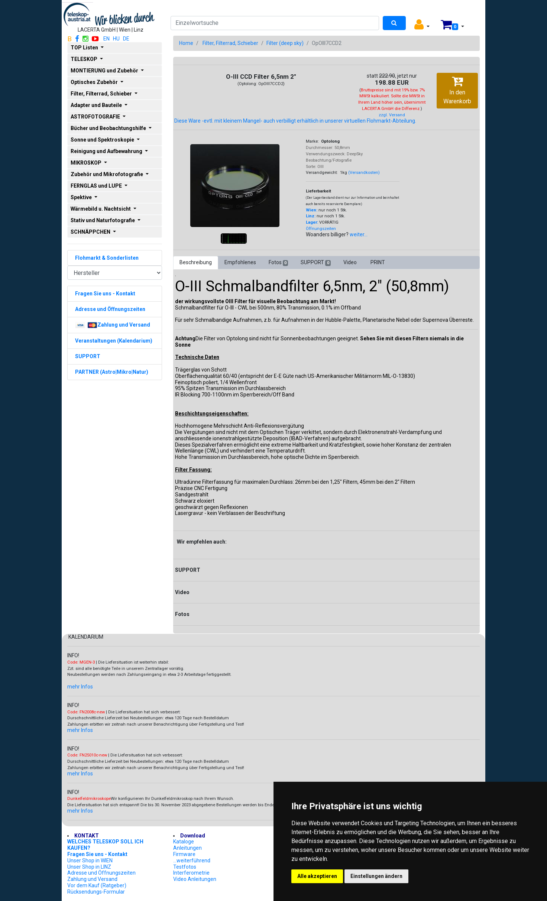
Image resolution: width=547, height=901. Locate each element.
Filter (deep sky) (285, 43)
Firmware (184, 854)
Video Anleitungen (194, 879)
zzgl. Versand (392, 115)
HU (116, 39)
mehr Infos (80, 687)
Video (350, 262)
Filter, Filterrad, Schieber (230, 43)
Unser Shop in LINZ (89, 867)
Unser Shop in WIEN (90, 860)
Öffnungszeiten (321, 228)
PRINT (377, 262)
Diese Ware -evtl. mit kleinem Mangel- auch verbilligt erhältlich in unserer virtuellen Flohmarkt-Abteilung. (295, 121)
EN (106, 39)
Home (186, 43)
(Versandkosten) (364, 172)
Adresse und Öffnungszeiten (101, 873)
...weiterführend (191, 860)
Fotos (278, 262)
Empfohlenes (240, 262)
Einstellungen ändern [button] (376, 876)
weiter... (359, 234)
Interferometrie (191, 873)
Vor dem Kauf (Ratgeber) (96, 885)
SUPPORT (315, 262)
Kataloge (183, 842)
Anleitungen (187, 848)
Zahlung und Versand (92, 879)
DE (126, 39)
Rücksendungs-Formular (96, 892)
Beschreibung (195, 262)
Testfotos (184, 867)
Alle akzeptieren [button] (317, 876)
